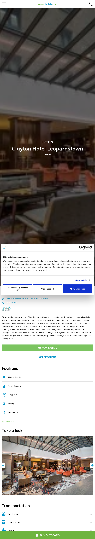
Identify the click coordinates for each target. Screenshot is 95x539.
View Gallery (47, 348)
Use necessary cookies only (17, 289)
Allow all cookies (77, 289)
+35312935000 (9, 302)
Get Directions (47, 357)
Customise (47, 289)
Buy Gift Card (47, 535)
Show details (81, 280)
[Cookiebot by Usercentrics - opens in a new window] (81, 248)
